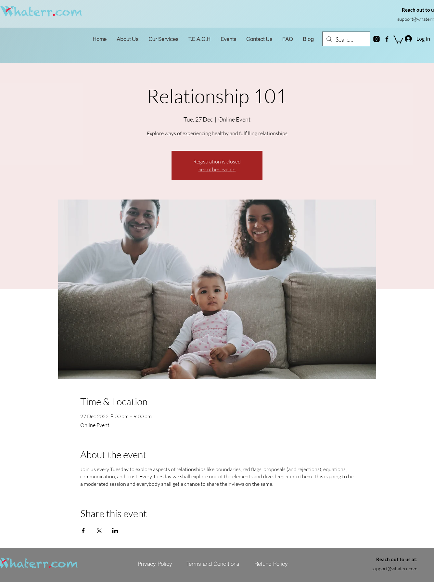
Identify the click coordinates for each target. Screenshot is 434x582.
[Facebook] (386, 39)
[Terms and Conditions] (212, 563)
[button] (398, 39)
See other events (217, 169)
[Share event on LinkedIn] (115, 530)
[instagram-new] (376, 39)
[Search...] (346, 39)
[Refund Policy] (271, 563)
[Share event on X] (99, 530)
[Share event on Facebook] (83, 530)
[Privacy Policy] (155, 563)
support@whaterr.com (394, 568)
